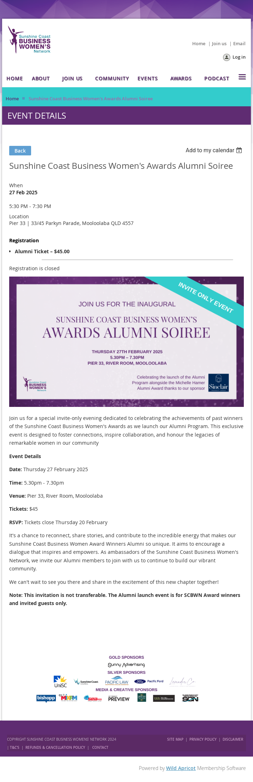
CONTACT (100, 747)
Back (20, 150)
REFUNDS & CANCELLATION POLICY (55, 747)
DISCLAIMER (233, 739)
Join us (219, 43)
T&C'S (14, 747)
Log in (239, 57)
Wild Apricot (181, 768)
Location (19, 216)
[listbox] (215, 150)
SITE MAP (175, 739)
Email (239, 43)
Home (198, 43)
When (16, 185)
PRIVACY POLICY (203, 739)
